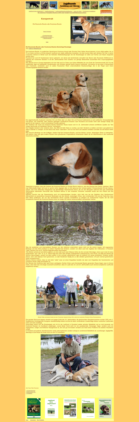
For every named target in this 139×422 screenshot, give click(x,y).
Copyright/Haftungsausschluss (77, 12)
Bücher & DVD (57, 12)
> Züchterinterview (30, 390)
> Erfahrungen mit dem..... (47, 37)
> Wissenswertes (47, 38)
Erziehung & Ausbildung (89, 11)
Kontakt (67, 12)
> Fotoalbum (29, 393)
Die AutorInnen (42, 12)
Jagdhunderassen (49, 11)
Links (62, 12)
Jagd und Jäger (78, 11)
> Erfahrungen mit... (31, 392)
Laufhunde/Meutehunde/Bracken (63, 11)
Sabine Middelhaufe (35, 48)
